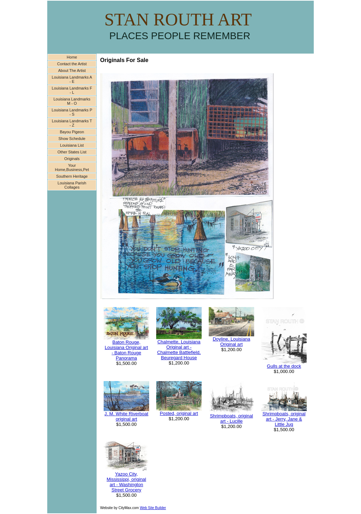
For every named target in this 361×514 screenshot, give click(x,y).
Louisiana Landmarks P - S (72, 112)
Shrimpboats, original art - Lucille (231, 418)
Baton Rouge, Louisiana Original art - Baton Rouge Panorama (126, 350)
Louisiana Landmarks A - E (72, 79)
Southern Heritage (71, 176)
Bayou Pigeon (72, 132)
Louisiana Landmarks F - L (72, 90)
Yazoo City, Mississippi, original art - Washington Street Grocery (126, 481)
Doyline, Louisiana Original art (231, 341)
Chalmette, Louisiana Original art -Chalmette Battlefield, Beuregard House (179, 349)
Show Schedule (72, 138)
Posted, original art (179, 413)
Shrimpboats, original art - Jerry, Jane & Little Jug (283, 419)
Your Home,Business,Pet (72, 167)
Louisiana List (72, 145)
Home (72, 57)
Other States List (71, 152)
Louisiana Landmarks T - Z (72, 123)
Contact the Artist (72, 64)
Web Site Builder (153, 508)
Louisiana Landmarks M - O (72, 101)
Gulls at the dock (284, 366)
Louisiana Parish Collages (71, 185)
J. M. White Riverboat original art (126, 416)
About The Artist (72, 70)
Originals (71, 159)
